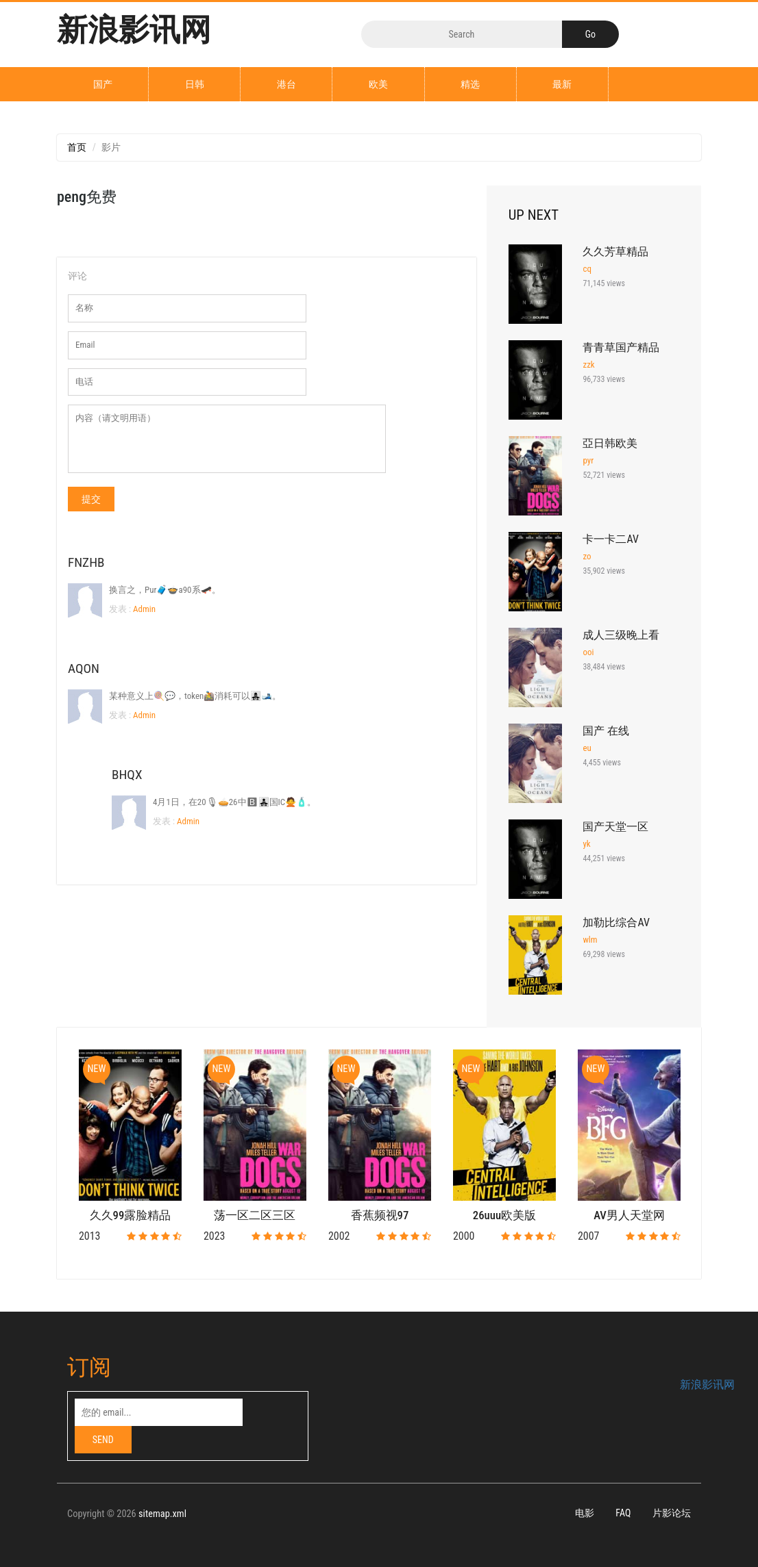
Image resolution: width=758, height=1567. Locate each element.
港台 (286, 84)
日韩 (194, 84)
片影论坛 (671, 1512)
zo (587, 556)
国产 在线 (606, 730)
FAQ (623, 1512)
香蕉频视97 (380, 1215)
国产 (102, 84)
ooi (588, 652)
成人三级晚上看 (621, 634)
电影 (584, 1512)
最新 (562, 84)
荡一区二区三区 (254, 1215)
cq (587, 269)
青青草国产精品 (621, 347)
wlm (590, 939)
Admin (143, 609)
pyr (588, 460)
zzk (588, 364)
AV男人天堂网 (629, 1215)
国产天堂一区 (615, 826)
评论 (77, 275)
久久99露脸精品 (130, 1215)
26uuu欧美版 (504, 1215)
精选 (470, 84)
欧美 (378, 84)
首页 (76, 147)
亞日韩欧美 (610, 443)
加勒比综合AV (616, 922)
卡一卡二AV (611, 539)
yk (586, 844)
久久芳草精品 (615, 251)
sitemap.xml (162, 1514)
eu (587, 748)
